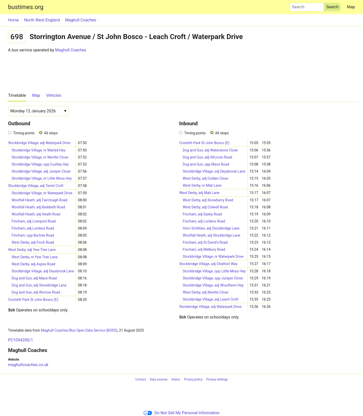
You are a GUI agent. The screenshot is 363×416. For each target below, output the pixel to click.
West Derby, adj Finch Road (33, 242)
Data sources (158, 379)
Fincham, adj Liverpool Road (34, 221)
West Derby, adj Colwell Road (205, 207)
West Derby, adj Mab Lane (199, 193)
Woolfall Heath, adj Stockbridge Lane (211, 235)
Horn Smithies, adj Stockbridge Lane (211, 228)
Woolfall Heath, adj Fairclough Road (39, 200)
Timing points (24, 133)
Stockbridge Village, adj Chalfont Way (208, 264)
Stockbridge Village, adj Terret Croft (35, 186)
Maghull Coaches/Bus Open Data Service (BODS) (79, 330)
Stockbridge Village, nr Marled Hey (38, 150)
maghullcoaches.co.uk (28, 364)
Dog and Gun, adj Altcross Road (207, 157)
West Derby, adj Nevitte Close (205, 292)
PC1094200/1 (20, 340)
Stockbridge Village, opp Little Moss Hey (214, 271)
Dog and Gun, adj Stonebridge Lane (39, 285)
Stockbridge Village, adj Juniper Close (41, 171)
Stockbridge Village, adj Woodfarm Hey (213, 285)
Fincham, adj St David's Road (205, 242)
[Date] (38, 111)
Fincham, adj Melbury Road (204, 249)
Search (307, 6)
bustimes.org (25, 7)
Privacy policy (193, 379)
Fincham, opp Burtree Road (33, 235)
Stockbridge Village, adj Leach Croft (210, 299)
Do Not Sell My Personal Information (181, 412)
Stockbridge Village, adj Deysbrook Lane (43, 271)
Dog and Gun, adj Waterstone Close (210, 150)
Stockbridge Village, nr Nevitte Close (40, 157)
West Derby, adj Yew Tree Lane (32, 250)
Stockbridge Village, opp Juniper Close (213, 278)
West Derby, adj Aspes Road (33, 264)
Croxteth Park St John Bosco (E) (33, 300)
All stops (51, 133)
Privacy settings (217, 379)
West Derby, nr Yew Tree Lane (34, 257)
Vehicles (53, 95)
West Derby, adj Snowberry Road (208, 200)
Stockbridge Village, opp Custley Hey (40, 164)
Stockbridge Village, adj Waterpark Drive (39, 143)
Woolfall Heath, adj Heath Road (36, 214)
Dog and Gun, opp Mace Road (206, 164)
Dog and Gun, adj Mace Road (34, 278)
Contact (140, 379)
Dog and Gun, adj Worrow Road (36, 292)
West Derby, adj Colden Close (205, 178)
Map (351, 7)
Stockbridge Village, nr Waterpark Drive (42, 193)
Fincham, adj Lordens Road (33, 228)
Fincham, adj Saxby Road (202, 214)
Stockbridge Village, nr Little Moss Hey (42, 178)
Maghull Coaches (70, 50)
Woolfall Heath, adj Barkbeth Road (38, 207)
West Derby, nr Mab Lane (202, 185)
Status (175, 379)
